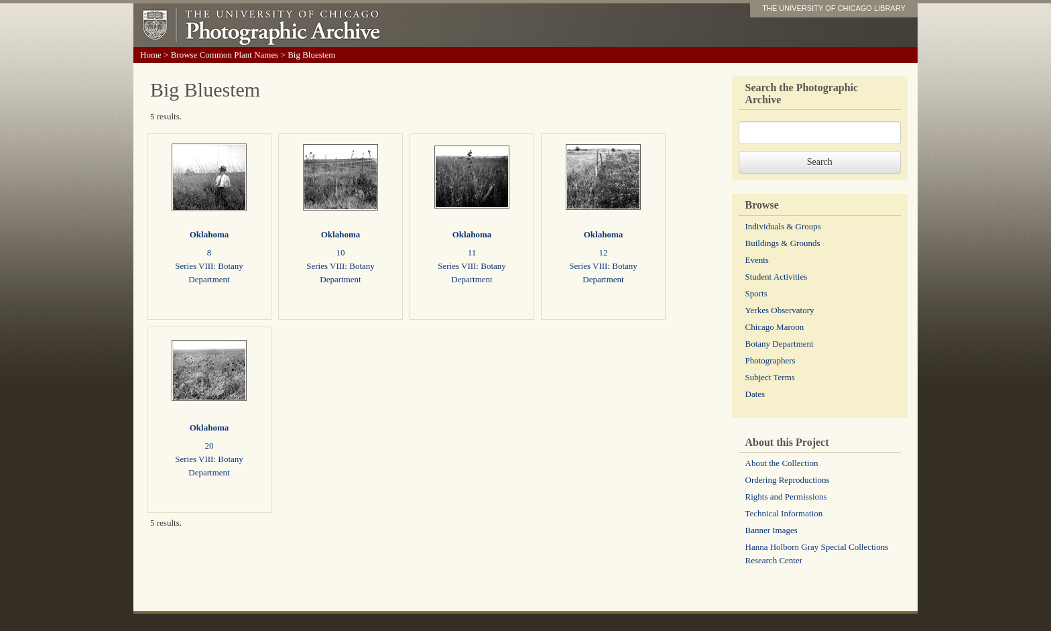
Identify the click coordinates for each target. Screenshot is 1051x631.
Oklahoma (209, 234)
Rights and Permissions (786, 497)
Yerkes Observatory (779, 310)
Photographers (770, 360)
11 (472, 252)
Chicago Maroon (774, 327)
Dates (755, 394)
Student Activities (776, 277)
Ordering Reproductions (787, 480)
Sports (756, 293)
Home (151, 55)
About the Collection (781, 463)
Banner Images (771, 530)
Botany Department (779, 344)
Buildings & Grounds (782, 243)
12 (603, 252)
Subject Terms (770, 377)
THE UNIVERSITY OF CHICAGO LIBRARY (834, 8)
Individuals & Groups (783, 226)
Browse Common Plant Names (225, 55)
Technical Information (784, 513)
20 (209, 446)
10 (340, 252)
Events (757, 260)
